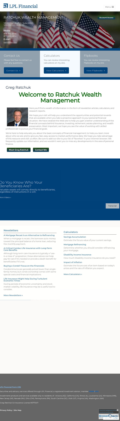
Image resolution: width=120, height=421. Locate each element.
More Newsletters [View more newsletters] (13, 293)
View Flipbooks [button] (94, 70)
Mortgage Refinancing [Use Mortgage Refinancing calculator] (75, 247)
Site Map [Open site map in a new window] (17, 410)
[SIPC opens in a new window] (97, 391)
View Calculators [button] (55, 70)
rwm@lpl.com (10, 42)
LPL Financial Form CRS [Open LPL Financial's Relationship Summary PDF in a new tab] (10, 387)
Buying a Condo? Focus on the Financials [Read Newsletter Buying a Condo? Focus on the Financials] (24, 264)
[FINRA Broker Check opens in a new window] (109, 414)
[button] (109, 7)
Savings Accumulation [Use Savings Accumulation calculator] (75, 239)
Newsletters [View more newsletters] (11, 228)
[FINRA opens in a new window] (91, 391)
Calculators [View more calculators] (71, 234)
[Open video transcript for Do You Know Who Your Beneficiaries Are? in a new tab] (110, 206)
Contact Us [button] (12, 70)
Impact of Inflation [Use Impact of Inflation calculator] (73, 264)
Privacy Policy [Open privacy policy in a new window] (6, 410)
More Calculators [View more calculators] (73, 276)
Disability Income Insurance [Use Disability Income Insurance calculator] (77, 257)
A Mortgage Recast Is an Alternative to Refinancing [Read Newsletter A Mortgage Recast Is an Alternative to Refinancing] (29, 233)
